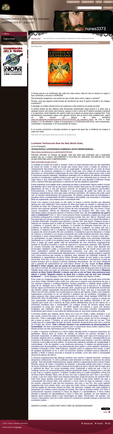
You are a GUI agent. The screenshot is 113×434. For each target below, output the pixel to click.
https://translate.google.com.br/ (44, 162)
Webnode (18, 427)
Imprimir (100, 423)
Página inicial (9, 39)
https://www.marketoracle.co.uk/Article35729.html (51, 152)
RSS (109, 423)
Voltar (105, 412)
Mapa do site (88, 423)
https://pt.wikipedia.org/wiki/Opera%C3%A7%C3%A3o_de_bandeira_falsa (62, 120)
